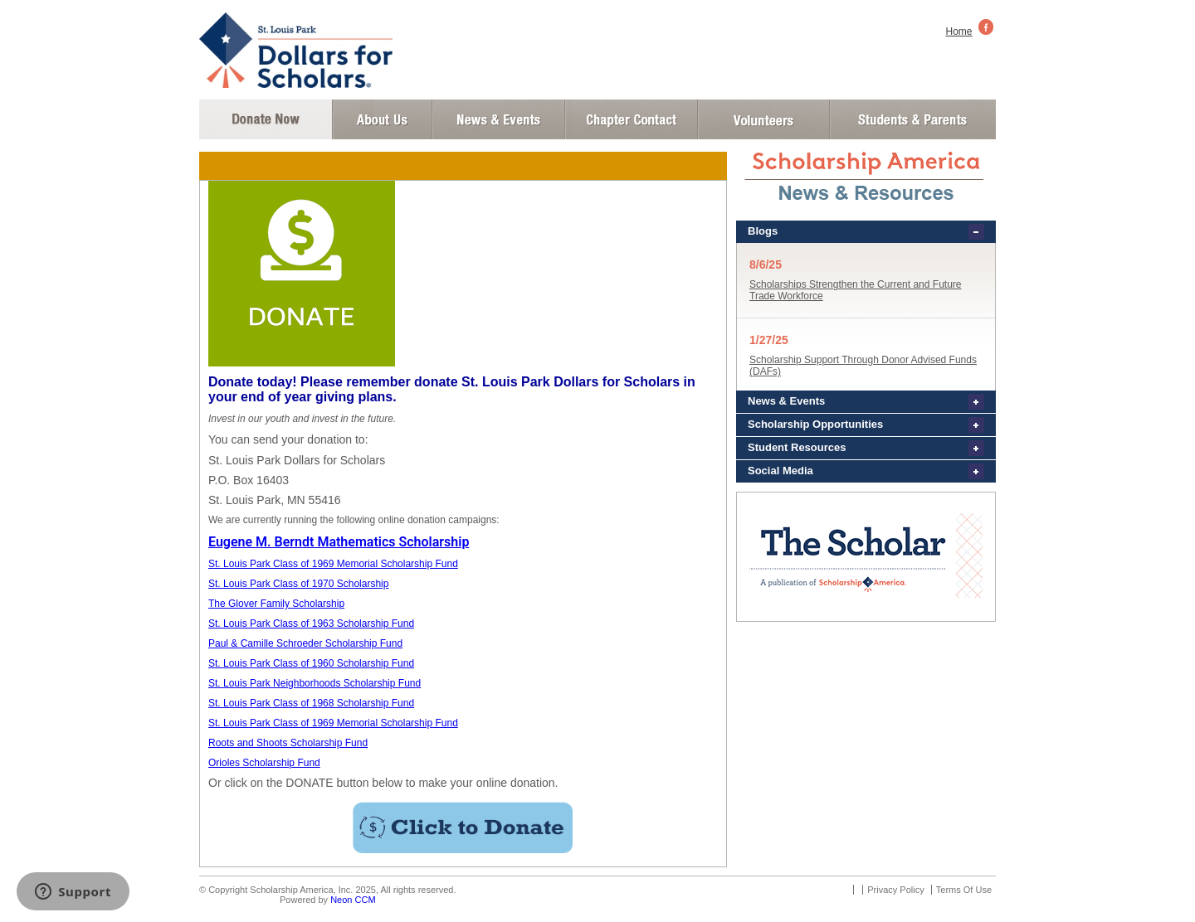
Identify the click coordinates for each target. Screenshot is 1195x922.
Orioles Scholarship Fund (264, 763)
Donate (266, 119)
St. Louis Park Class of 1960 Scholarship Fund (311, 663)
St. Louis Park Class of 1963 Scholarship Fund (311, 623)
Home (959, 31)
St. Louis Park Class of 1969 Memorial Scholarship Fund (333, 564)
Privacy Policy (895, 890)
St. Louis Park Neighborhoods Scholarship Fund (314, 683)
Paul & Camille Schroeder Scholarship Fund (305, 643)
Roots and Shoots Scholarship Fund (288, 743)
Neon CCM (352, 900)
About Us (382, 119)
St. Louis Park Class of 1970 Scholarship (298, 584)
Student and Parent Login (912, 119)
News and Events (498, 119)
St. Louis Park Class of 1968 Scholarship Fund (311, 703)
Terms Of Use (964, 890)
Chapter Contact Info (631, 119)
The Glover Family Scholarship (276, 603)
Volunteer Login (763, 119)
